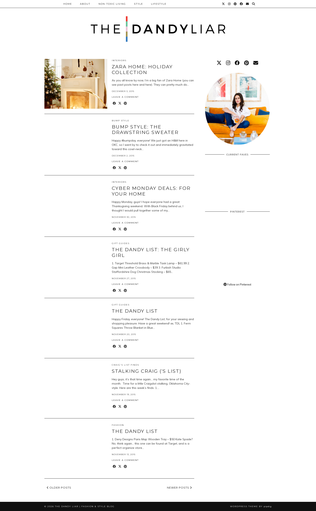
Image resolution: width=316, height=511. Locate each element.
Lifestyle (158, 3)
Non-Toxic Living (112, 3)
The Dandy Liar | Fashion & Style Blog (84, 506)
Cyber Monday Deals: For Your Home (151, 191)
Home (67, 3)
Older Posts (59, 487)
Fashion (118, 425)
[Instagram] (229, 4)
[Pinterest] (235, 4)
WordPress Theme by (251, 506)
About (85, 3)
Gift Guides (120, 243)
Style (138, 3)
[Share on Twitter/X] (120, 103)
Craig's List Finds (125, 365)
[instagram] (228, 63)
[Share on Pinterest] (125, 103)
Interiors (119, 60)
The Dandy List (135, 311)
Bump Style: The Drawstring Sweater (145, 129)
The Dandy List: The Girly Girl (151, 252)
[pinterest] (246, 63)
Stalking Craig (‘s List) (146, 371)
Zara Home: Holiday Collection (142, 69)
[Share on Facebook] (114, 103)
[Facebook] (241, 4)
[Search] (253, 4)
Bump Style (120, 120)
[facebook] (237, 63)
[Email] (247, 4)
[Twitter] (223, 4)
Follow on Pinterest (237, 284)
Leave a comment (125, 97)
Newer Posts (179, 487)
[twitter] (219, 63)
